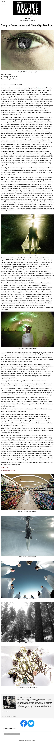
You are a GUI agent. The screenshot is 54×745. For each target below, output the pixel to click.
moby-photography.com (8, 470)
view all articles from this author (9, 716)
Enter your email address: (9, 728)
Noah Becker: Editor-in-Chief (27, 740)
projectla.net (4, 467)
